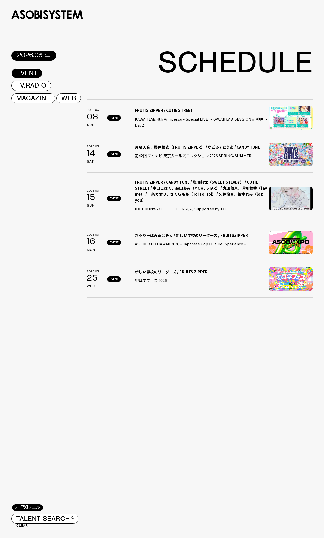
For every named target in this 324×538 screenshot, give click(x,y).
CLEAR (22, 526)
